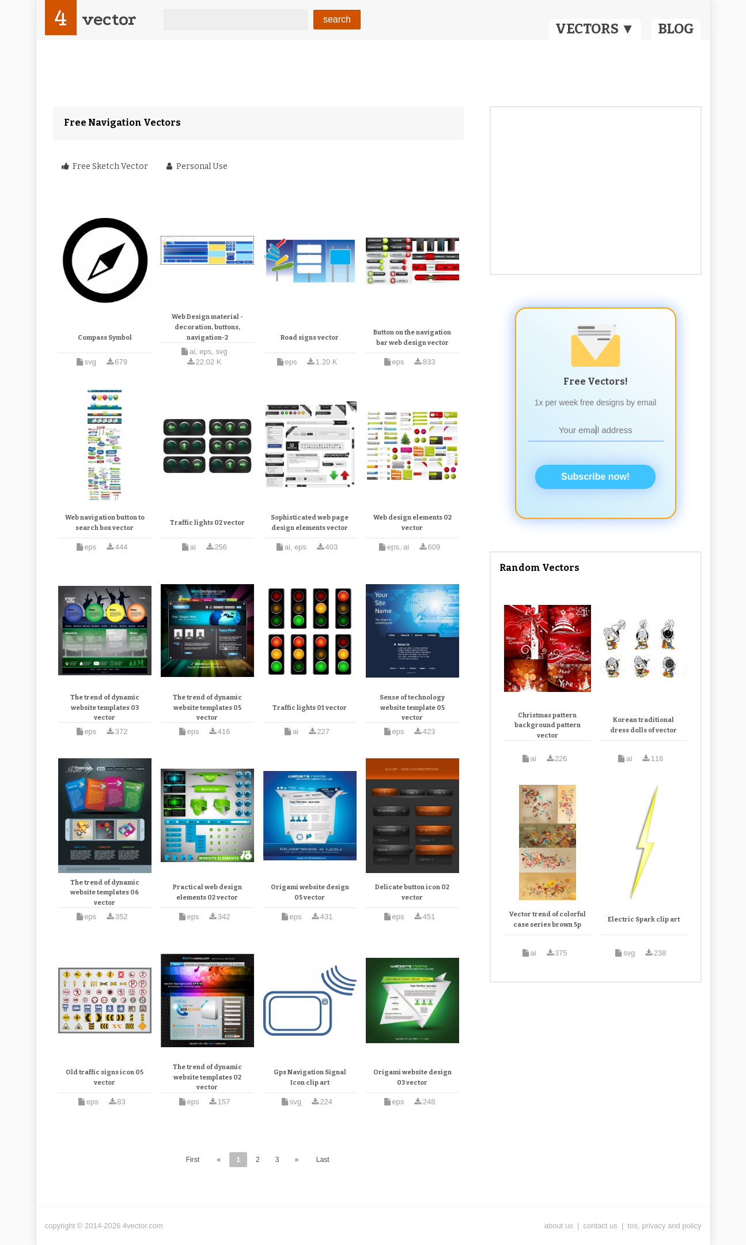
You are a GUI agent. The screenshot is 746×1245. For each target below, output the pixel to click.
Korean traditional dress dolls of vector (643, 725)
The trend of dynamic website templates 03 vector (104, 707)
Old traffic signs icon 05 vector (104, 1077)
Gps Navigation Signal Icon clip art (310, 1077)
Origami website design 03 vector (412, 1077)
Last (323, 1160)
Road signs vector (310, 337)
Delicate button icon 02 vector (412, 892)
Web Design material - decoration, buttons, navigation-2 (207, 327)
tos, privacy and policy (665, 1225)
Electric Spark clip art (644, 919)
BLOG (676, 29)
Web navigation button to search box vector (105, 523)
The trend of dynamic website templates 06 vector (104, 893)
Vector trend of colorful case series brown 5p (547, 919)
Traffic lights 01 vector (309, 708)
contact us (601, 1225)
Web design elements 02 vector (412, 523)
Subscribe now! (595, 477)
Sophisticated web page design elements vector (310, 523)
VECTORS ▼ (595, 29)
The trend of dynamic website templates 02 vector (207, 1077)
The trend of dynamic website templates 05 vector (207, 707)
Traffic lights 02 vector (207, 522)
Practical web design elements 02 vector (207, 892)
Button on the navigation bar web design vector (412, 338)
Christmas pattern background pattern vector (547, 725)
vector (109, 19)
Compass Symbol (105, 337)
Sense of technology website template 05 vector (412, 707)
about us (558, 1225)
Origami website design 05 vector (310, 892)
